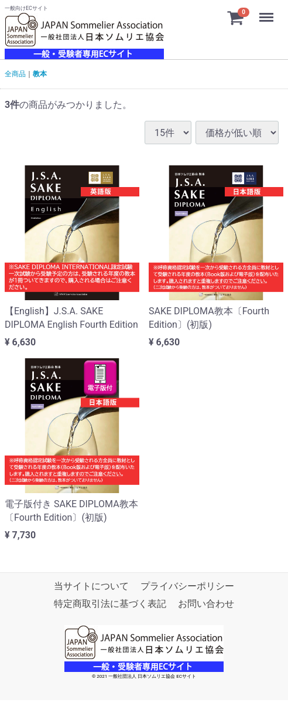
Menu (267, 11)
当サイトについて (91, 586)
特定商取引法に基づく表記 (110, 603)
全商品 (15, 74)
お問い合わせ (206, 603)
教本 (40, 74)
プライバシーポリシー (187, 586)
